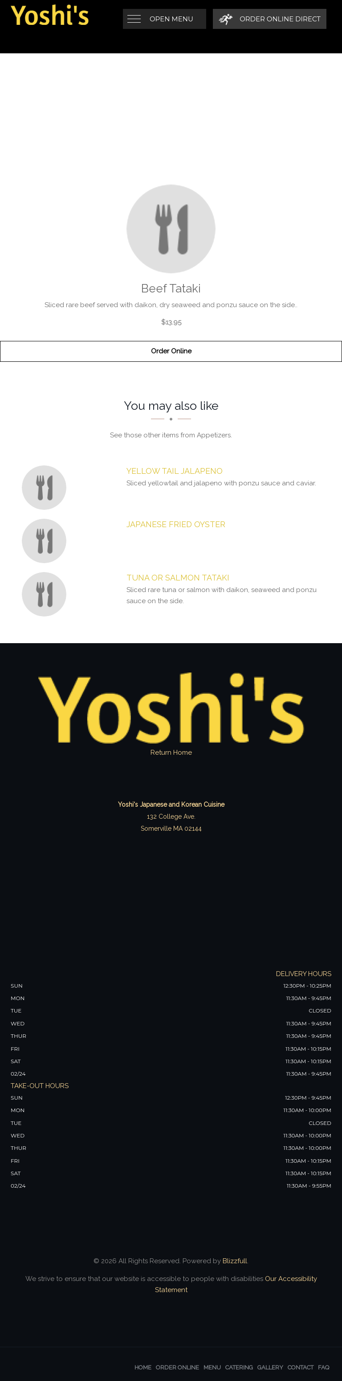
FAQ (323, 1367)
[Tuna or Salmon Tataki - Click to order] (46, 594)
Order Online (171, 351)
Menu (212, 1367)
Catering (239, 1367)
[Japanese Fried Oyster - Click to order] (46, 541)
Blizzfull (235, 1261)
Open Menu (171, 19)
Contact (301, 1367)
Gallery (270, 1367)
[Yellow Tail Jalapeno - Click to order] (46, 487)
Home (142, 1367)
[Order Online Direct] (269, 19)
